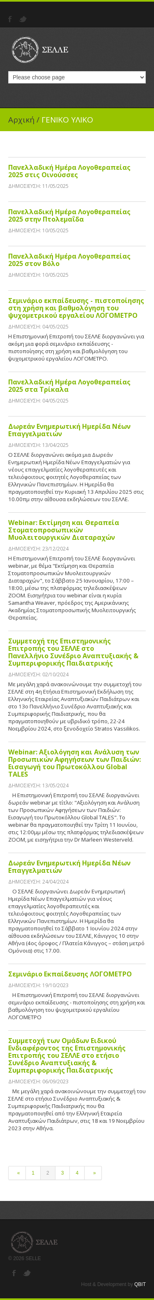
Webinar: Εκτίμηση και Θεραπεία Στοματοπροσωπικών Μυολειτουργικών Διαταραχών (63, 530)
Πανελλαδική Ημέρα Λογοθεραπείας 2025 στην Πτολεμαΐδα (69, 215)
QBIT (140, 1284)
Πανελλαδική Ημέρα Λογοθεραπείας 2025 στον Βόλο (69, 260)
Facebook (11, 19)
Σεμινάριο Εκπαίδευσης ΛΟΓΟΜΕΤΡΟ (70, 973)
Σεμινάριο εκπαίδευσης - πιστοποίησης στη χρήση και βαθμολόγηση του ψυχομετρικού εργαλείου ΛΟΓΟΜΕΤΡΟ (76, 308)
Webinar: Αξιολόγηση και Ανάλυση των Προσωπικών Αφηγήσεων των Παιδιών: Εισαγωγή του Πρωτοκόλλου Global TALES (74, 763)
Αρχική (21, 119)
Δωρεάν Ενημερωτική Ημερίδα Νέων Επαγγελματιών (69, 430)
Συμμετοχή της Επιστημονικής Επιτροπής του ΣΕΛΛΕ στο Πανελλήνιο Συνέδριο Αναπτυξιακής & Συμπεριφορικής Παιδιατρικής (73, 652)
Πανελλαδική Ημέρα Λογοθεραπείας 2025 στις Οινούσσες (69, 171)
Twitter (23, 19)
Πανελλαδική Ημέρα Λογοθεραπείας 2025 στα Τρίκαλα (69, 385)
